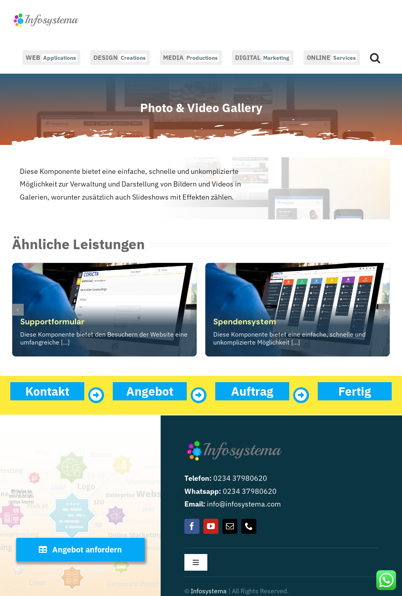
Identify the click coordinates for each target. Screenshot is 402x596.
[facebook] (191, 526)
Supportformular (52, 321)
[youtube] (210, 526)
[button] (375, 57)
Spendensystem (244, 321)
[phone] (248, 526)
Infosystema (209, 591)
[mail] (229, 526)
